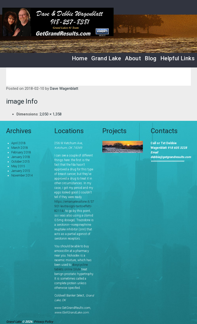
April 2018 (18, 143)
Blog (150, 58)
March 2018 (19, 148)
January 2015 (20, 171)
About (133, 58)
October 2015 (20, 161)
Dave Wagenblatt (64, 88)
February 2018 (21, 152)
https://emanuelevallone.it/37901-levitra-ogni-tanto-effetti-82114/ (74, 206)
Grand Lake (106, 58)
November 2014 (22, 175)
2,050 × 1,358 (51, 114)
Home (80, 58)
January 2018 (20, 157)
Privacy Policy (43, 321)
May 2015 (18, 166)
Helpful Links (177, 58)
